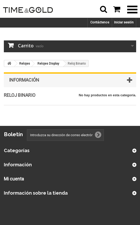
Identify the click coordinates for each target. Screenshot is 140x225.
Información (24, 80)
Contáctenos (99, 22)
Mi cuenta (14, 178)
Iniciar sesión (124, 22)
